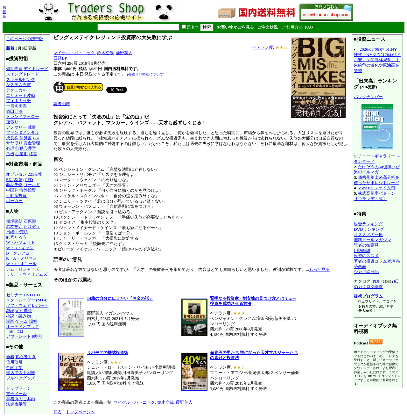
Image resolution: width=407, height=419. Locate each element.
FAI (36, 137)
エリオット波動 (20, 95)
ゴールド (32, 184)
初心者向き (25, 356)
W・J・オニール (21, 263)
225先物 (35, 174)
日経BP (60, 58)
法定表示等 (16, 404)
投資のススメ (366, 255)
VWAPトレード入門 (376, 187)
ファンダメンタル (22, 132)
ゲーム (21, 321)
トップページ (18, 388)
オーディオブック (22, 326)
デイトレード (36, 68)
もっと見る (319, 269)
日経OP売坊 (17, 231)
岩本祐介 (14, 226)
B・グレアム (18, 253)
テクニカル (16, 90)
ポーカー (14, 200)
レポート (40, 305)
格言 (33, 153)
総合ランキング (368, 223)
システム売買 (18, 84)
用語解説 (362, 250)
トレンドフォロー (22, 116)
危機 (10, 153)
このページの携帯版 (24, 38)
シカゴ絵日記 (366, 271)
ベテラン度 (262, 47)
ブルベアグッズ (20, 378)
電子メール (16, 393)
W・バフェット (20, 242)
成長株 (12, 137)
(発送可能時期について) (145, 74)
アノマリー (16, 127)
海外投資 (27, 190)
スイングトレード (22, 74)
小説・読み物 (18, 316)
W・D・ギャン (20, 247)
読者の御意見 (366, 245)
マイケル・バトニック (74, 52)
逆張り (12, 121)
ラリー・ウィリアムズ (26, 274)
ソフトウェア (18, 305)
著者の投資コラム (370, 261)
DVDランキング (369, 229)
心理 (10, 148)
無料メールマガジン (372, 239)
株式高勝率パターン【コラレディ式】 (374, 196)
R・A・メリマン (21, 258)
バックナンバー (368, 96)
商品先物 (14, 184)
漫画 (10, 321)
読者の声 (61, 103)
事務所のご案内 (20, 398)
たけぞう (32, 226)
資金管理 (32, 143)
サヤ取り (14, 143)
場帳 (33, 321)
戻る (57, 411)
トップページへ (80, 411)
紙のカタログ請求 (376, 284)
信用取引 (14, 362)
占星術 (21, 153)
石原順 (30, 221)
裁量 (32, 127)
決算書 (25, 137)
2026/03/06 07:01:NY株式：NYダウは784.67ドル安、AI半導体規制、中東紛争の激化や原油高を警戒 (377, 60)
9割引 (37, 336)
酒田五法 (14, 111)
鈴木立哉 (105, 52)
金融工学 (14, 367)
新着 (10, 48)
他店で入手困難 (20, 372)
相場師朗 (14, 221)
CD (37, 295)
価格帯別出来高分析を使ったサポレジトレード (376, 180)
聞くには (17, 331)
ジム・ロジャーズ (22, 269)
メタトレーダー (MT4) (26, 300)
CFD (29, 179)
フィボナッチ (18, 100)
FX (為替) (15, 179)
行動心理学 (25, 148)
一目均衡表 (16, 106)
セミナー (14, 295)
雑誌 (10, 310)
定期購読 (23, 310)
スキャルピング (20, 79)
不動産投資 (16, 195)
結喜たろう (16, 237)
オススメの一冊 (368, 234)
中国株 (12, 190)
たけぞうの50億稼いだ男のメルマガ (377, 169)
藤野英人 (124, 52)
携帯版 (4, 11)
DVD (28, 295)
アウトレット (18, 336)
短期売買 (14, 68)
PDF (376, 281)
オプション (16, 174)
